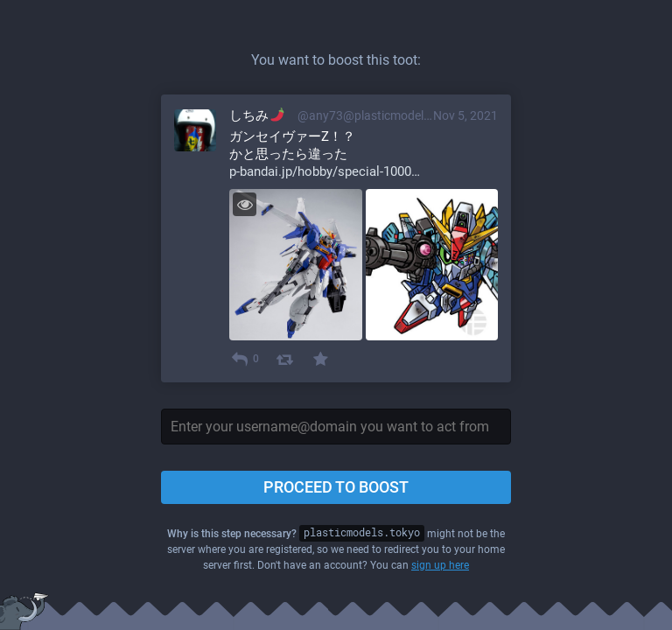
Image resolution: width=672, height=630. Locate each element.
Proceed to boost (336, 487)
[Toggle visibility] (244, 204)
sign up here (440, 565)
